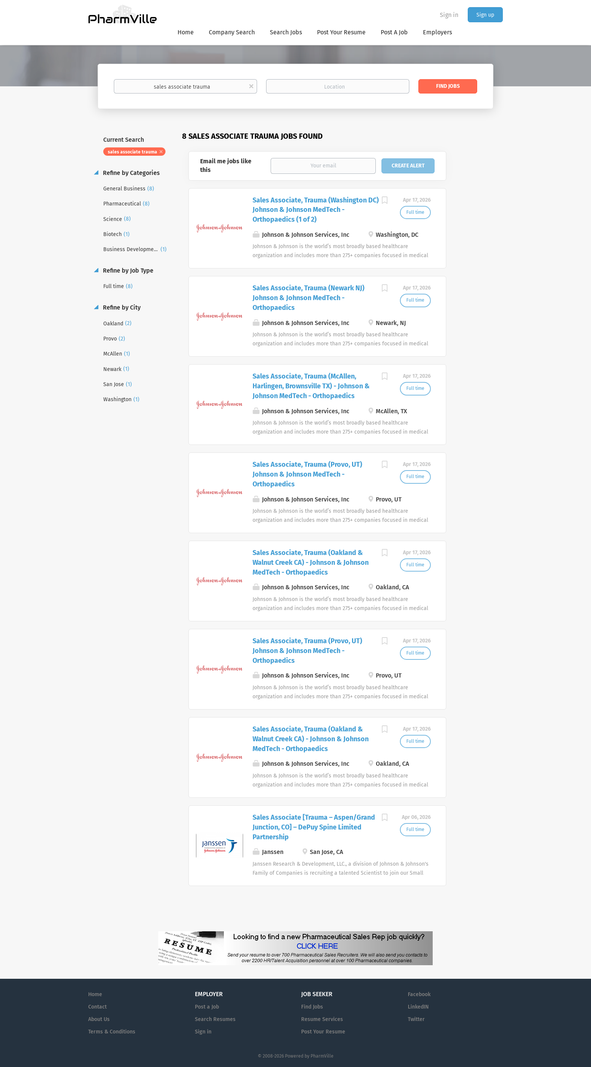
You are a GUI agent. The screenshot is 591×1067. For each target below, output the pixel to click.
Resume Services (322, 1019)
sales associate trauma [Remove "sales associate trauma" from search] (132, 152)
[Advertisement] (482, 277)
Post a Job (207, 1007)
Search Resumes (215, 1019)
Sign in (449, 14)
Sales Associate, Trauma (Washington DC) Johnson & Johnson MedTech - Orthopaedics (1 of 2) (316, 210)
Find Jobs (448, 86)
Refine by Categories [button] (130, 172)
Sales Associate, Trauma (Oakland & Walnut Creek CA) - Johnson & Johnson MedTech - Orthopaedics (311, 562)
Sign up (485, 15)
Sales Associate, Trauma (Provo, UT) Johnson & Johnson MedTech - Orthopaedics (307, 474)
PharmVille (322, 1056)
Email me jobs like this (225, 165)
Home (95, 994)
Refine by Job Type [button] (127, 270)
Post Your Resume (323, 1032)
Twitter (416, 1019)
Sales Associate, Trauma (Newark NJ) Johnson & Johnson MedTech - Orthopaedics (308, 297)
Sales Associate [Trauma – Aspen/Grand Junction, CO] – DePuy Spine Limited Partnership (314, 827)
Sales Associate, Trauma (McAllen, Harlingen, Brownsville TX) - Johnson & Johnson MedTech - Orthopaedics (311, 386)
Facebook (419, 994)
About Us (99, 1019)
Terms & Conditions (111, 1032)
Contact (97, 1007)
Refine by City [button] (121, 307)
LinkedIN (418, 1007)
